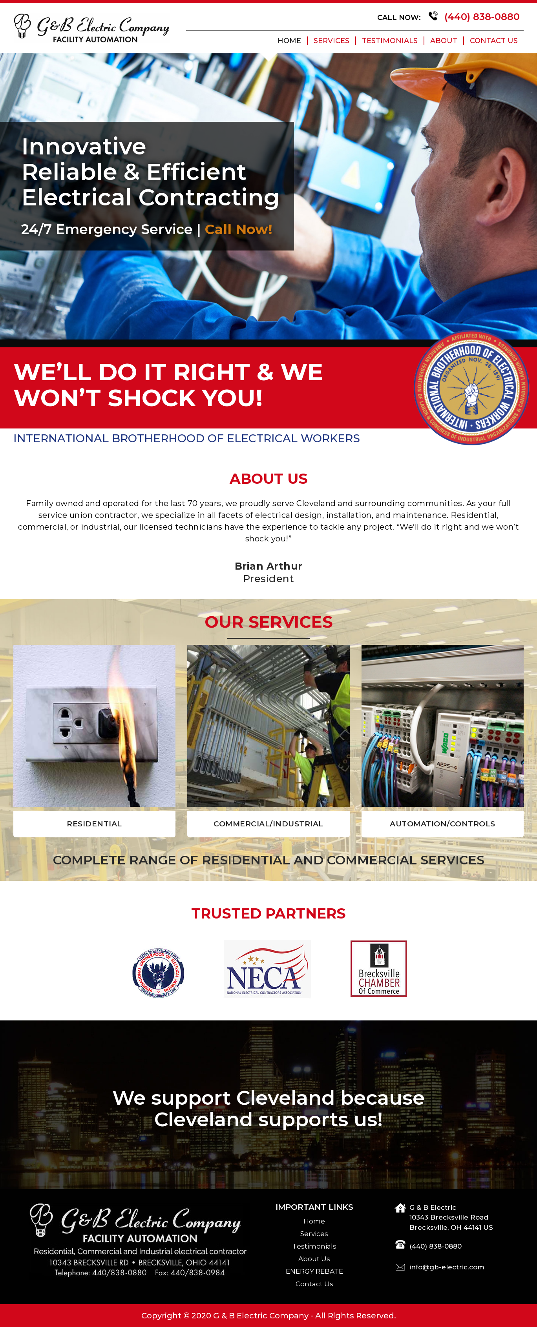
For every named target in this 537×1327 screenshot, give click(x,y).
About (443, 40)
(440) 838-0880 (481, 16)
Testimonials (390, 40)
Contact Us (494, 40)
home (289, 40)
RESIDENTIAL (94, 823)
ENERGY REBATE (314, 1271)
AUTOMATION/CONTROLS (442, 823)
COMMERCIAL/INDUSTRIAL (268, 823)
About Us (314, 1259)
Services (331, 40)
